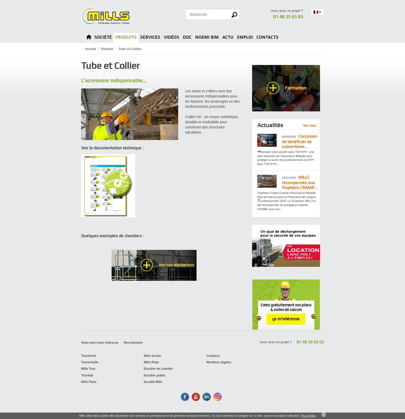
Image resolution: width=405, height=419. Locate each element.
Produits (126, 37)
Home (89, 38)
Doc (187, 37)
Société (103, 37)
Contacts (267, 37)
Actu (227, 37)
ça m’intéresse (286, 318)
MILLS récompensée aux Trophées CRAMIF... (299, 182)
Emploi (245, 37)
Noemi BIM (207, 37)
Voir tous (309, 125)
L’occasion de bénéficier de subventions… (299, 141)
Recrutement (133, 342)
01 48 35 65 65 (288, 16)
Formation (295, 88)
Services (150, 37)
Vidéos (171, 37)
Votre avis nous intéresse (100, 342)
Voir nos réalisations (176, 265)
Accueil (90, 49)
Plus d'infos (308, 415)
